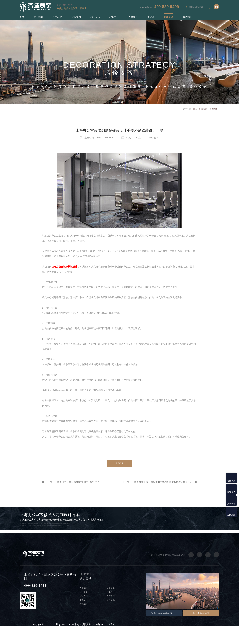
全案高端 (57, 17)
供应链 (150, 17)
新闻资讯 (168, 17)
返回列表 (119, 463)
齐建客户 (133, 17)
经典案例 (76, 17)
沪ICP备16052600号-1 (103, 624)
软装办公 (114, 17)
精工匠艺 (95, 17)
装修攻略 (213, 109)
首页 (21, 17)
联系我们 (187, 17)
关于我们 (38, 17)
